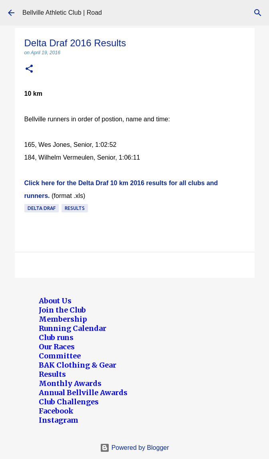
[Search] (258, 12)
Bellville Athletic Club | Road (62, 12)
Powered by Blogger (134, 447)
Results (75, 208)
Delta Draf (42, 208)
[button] (29, 69)
